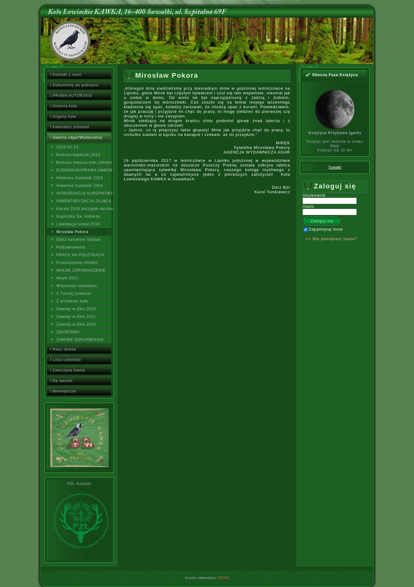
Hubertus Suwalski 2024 (79, 185)
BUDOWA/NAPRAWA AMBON (84, 170)
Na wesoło (63, 381)
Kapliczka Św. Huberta (78, 216)
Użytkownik (314, 195)
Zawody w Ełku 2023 (76, 324)
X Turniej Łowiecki (74, 293)
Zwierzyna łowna (69, 370)
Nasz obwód (64, 349)
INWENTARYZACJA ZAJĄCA (84, 201)
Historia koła (65, 106)
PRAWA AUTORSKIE (72, 95)
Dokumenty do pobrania (75, 85)
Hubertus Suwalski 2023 (79, 178)
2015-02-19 (67, 147)
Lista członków (67, 360)
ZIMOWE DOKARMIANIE (80, 340)
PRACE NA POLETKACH (80, 255)
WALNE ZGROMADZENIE (81, 270)
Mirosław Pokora (72, 232)
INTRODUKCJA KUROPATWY (84, 193)
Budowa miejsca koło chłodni (84, 162)
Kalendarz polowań (71, 127)
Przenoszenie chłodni (77, 263)
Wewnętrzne (64, 391)
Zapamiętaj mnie (323, 229)
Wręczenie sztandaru (76, 286)
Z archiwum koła (72, 301)
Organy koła (64, 116)
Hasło (308, 206)
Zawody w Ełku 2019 (76, 309)
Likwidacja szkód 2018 (78, 224)
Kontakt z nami (67, 74)
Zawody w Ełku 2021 (76, 316)
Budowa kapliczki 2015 (78, 155)
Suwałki (334, 167)
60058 (223, 578)
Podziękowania (70, 247)
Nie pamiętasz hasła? (335, 238)
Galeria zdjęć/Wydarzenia (77, 137)
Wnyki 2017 (67, 278)
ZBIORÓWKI (68, 332)
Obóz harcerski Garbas (78, 239)
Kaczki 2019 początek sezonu (84, 209)
